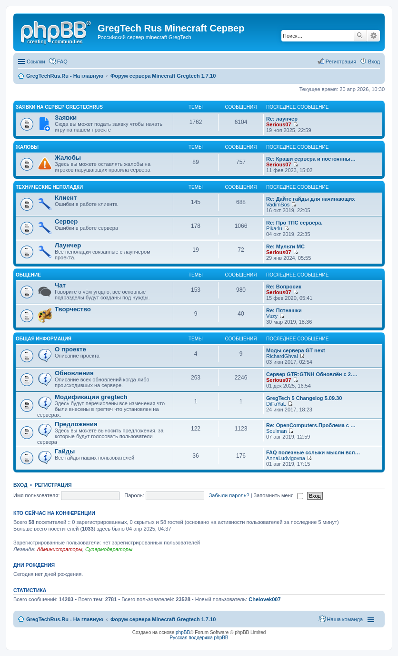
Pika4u (274, 228)
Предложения (76, 424)
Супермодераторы (108, 549)
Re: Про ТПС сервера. (294, 223)
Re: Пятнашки (284, 310)
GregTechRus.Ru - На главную (64, 619)
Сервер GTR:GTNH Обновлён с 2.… (312, 374)
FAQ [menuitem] (62, 61)
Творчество (73, 309)
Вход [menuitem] (374, 61)
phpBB (183, 632)
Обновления (74, 373)
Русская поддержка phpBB (198, 637)
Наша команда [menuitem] (345, 619)
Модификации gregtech (91, 396)
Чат (60, 285)
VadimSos (277, 204)
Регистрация (53, 485)
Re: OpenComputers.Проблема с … (311, 425)
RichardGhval (282, 356)
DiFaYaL (276, 404)
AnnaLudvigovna (285, 458)
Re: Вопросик (283, 286)
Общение (28, 274)
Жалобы (27, 147)
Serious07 (278, 124)
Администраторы (59, 549)
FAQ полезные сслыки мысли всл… (313, 452)
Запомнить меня (278, 495)
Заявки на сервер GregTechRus (59, 107)
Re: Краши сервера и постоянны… (311, 159)
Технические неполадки (49, 187)
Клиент (66, 197)
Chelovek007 (264, 599)
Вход (20, 485)
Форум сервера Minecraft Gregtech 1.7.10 (163, 619)
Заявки (66, 117)
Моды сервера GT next (295, 350)
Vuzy (272, 316)
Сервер (66, 221)
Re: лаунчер (282, 119)
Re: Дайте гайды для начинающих (310, 199)
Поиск (360, 35)
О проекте (70, 349)
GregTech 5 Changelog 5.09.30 (304, 398)
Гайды (65, 451)
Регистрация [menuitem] (341, 61)
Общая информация (43, 338)
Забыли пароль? (229, 495)
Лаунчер (68, 245)
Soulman (276, 431)
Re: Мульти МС (285, 246)
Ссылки (36, 61)
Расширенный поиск (373, 35)
